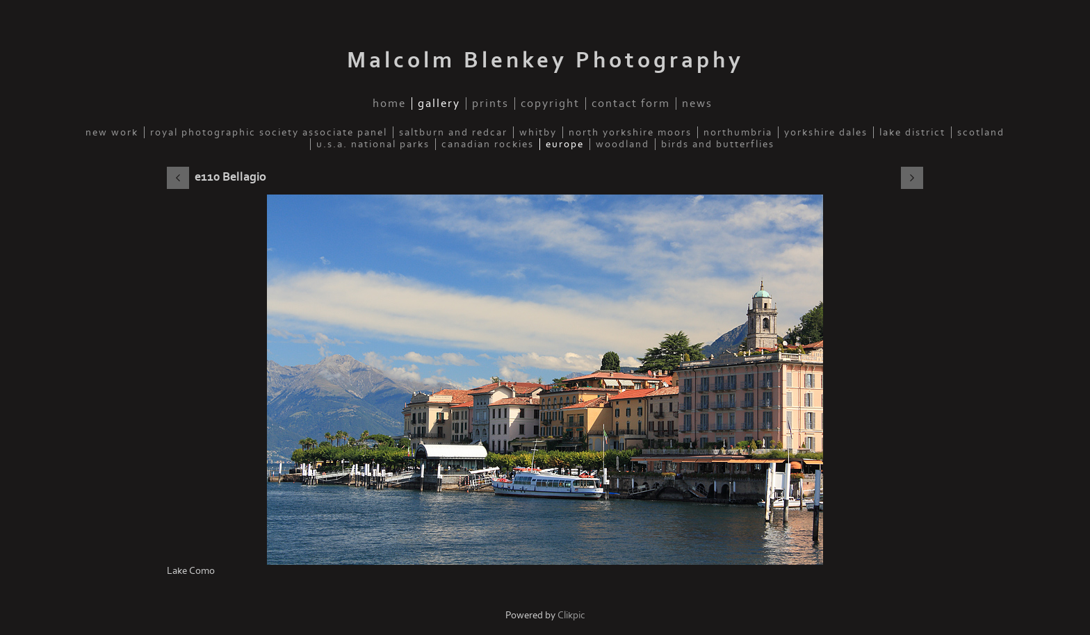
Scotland (980, 132)
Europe (565, 144)
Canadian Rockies (487, 144)
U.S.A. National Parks (373, 144)
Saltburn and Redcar (453, 132)
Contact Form (631, 103)
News (697, 103)
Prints (490, 103)
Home (389, 103)
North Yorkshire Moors (630, 132)
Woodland (622, 144)
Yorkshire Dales (826, 132)
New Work (112, 132)
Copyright (550, 103)
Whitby (538, 132)
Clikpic (571, 615)
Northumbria (737, 132)
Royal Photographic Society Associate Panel (268, 132)
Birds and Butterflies (717, 144)
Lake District (912, 132)
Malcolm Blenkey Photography (545, 60)
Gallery (439, 103)
